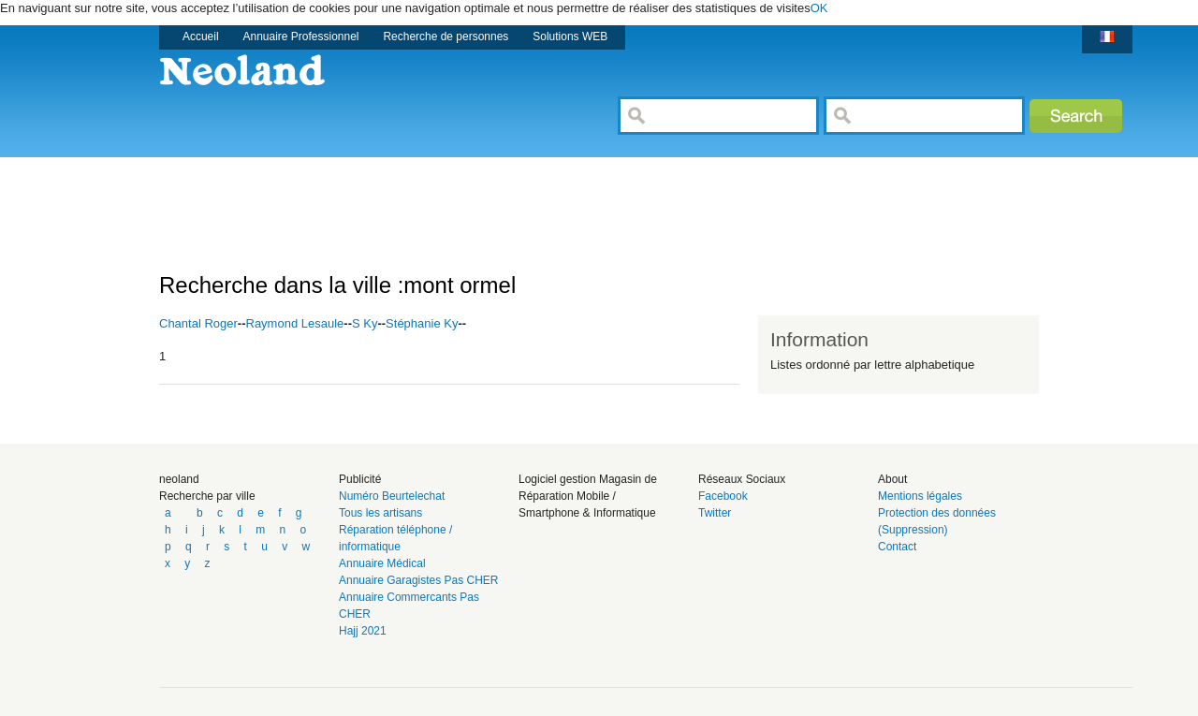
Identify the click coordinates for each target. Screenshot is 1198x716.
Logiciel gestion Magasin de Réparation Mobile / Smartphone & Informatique (588, 496)
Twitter (714, 512)
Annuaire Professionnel (301, 36)
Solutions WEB (570, 36)
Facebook (723, 496)
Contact (897, 546)
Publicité (360, 479)
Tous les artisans (380, 512)
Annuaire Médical (382, 563)
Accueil (201, 36)
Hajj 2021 (363, 630)
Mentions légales (920, 496)
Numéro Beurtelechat (392, 496)
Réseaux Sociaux (741, 479)
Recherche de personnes (445, 36)
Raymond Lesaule (295, 323)
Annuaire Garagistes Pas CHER (419, 580)
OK (819, 8)
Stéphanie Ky (422, 323)
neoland (179, 479)
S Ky (364, 323)
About (892, 479)
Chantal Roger (198, 323)
